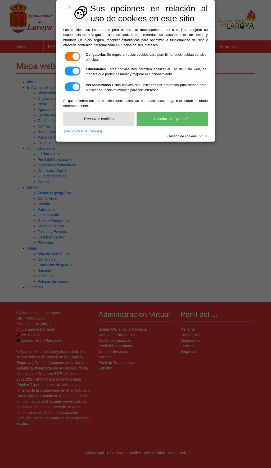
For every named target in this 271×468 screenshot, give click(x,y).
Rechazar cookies (99, 119)
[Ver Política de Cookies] (83, 131)
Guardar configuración (172, 119)
